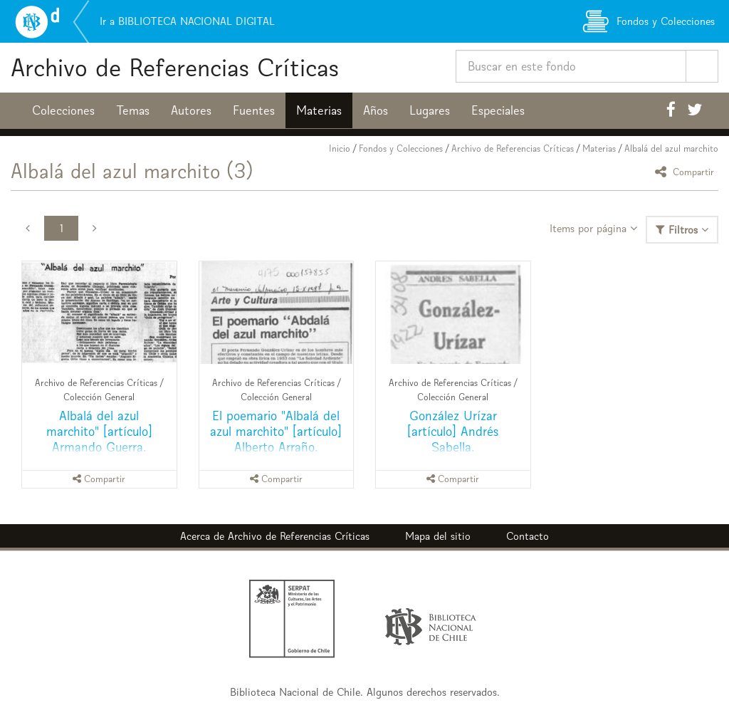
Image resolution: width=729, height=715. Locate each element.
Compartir (686, 171)
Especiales (498, 110)
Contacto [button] (527, 536)
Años (375, 110)
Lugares (429, 110)
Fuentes (254, 110)
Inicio (339, 148)
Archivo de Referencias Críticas (175, 67)
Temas (133, 110)
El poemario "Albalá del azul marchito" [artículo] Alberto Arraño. (276, 431)
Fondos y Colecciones (401, 148)
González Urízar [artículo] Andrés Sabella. (452, 431)
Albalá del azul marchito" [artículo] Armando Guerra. (99, 431)
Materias (319, 110)
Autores (191, 110)
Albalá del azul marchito (671, 148)
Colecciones (63, 110)
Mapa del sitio (438, 536)
